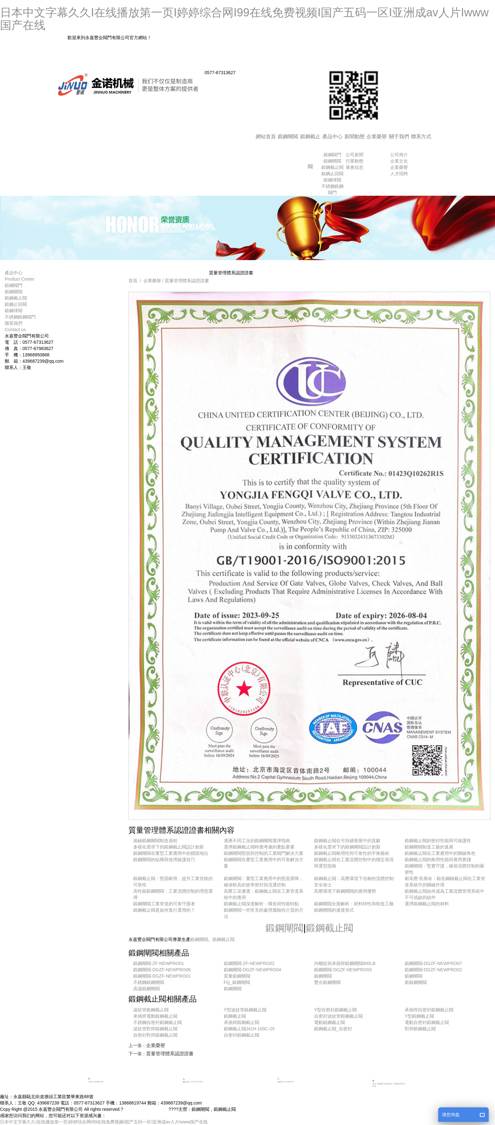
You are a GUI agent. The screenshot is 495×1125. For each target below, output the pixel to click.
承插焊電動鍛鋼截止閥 (155, 1016)
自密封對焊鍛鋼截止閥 (155, 1035)
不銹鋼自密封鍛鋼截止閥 (157, 1022)
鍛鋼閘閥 (288, 136)
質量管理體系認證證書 (187, 280)
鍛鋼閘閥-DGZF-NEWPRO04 (252, 969)
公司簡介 (399, 154)
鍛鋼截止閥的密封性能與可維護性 (438, 840)
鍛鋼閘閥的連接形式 (334, 910)
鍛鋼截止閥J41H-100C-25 (249, 1028)
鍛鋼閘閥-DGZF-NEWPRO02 (433, 969)
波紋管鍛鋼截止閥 (151, 1009)
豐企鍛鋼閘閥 (327, 982)
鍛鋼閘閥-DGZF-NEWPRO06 (162, 969)
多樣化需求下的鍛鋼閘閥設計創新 (347, 846)
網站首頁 (266, 136)
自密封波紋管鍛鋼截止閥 (338, 1016)
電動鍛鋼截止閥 (329, 1022)
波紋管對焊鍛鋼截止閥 (155, 1028)
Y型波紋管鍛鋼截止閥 (245, 1009)
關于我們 (399, 136)
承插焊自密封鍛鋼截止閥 (429, 1009)
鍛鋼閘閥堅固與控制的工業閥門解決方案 (263, 853)
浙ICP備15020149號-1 (146, 1109)
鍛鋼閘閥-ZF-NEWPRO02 (249, 963)
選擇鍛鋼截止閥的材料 (427, 903)
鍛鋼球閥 (332, 179)
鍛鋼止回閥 (332, 173)
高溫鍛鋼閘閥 (146, 988)
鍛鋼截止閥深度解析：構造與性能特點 (261, 903)
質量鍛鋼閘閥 (237, 976)
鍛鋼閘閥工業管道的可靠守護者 (164, 903)
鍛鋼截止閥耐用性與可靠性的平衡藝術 (351, 853)
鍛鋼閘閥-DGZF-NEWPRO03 (343, 969)
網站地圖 (369, 63)
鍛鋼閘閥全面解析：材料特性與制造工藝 (354, 903)
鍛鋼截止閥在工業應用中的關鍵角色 (440, 853)
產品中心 (332, 136)
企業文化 (399, 161)
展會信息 (354, 167)
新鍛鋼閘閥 (416, 982)
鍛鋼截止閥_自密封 (333, 1028)
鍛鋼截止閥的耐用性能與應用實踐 (438, 859)
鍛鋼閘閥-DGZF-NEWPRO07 (433, 963)
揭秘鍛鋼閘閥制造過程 (155, 840)
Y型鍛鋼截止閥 (419, 1016)
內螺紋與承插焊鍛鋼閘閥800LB (344, 963)
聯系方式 (421, 136)
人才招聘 (399, 173)
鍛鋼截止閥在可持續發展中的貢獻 (347, 840)
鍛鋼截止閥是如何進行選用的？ (164, 910)
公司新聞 (354, 154)
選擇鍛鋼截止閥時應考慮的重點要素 (259, 846)
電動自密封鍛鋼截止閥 (427, 1022)
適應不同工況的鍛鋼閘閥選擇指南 (257, 840)
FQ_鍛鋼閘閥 (237, 982)
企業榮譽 (377, 136)
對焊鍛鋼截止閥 (420, 1028)
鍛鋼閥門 (332, 154)
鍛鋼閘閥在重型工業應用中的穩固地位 (170, 853)
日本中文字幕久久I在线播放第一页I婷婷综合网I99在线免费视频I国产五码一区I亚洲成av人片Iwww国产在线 (244, 19)
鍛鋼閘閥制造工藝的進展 (429, 846)
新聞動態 (354, 136)
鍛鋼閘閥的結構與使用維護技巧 (164, 859)
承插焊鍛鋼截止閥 (241, 1022)
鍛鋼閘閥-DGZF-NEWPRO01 (162, 976)
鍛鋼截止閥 (310, 151)
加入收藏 (369, 51)
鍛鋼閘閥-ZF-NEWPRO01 (158, 963)
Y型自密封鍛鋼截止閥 (335, 1009)
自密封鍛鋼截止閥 (241, 1035)
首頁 (132, 280)
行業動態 (354, 161)
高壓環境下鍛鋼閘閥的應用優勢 (345, 891)
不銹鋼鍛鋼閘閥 (148, 982)
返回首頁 (369, 40)
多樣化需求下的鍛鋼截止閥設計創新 (168, 846)
